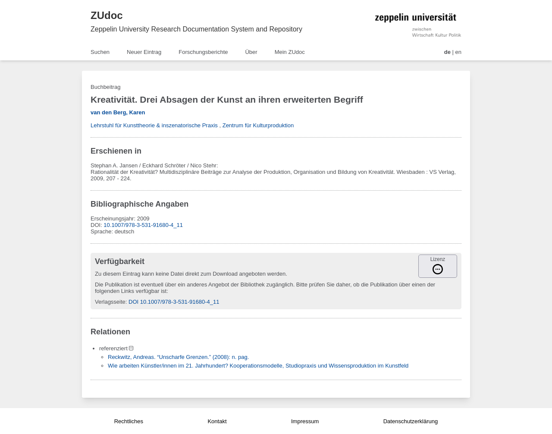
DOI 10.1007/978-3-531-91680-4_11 (174, 302)
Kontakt (216, 421)
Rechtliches (128, 421)
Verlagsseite (110, 302)
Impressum (305, 421)
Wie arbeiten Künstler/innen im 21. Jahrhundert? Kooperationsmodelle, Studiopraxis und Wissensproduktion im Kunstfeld (258, 365)
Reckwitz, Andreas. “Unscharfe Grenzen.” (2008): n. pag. (178, 357)
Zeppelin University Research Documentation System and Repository (196, 29)
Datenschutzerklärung (410, 421)
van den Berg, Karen (118, 112)
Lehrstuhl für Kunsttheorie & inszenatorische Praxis (154, 125)
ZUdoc (107, 15)
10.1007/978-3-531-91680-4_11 (143, 225)
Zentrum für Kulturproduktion (258, 125)
